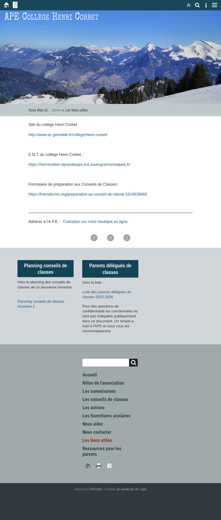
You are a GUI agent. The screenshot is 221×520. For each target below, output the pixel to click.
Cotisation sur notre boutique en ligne (95, 221)
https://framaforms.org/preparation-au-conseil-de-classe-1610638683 (87, 194)
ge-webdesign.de (127, 489)
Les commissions (99, 391)
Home (56, 110)
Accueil (89, 374)
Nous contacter (96, 432)
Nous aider (92, 424)
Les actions (93, 407)
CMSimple (96, 489)
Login (143, 489)
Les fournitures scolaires (106, 415)
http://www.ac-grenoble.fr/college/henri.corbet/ (67, 135)
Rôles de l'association (103, 383)
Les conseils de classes (105, 399)
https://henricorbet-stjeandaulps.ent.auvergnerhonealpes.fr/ (79, 164)
